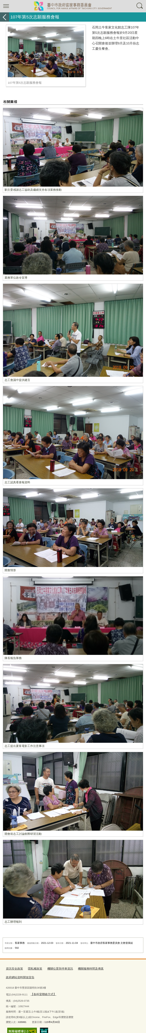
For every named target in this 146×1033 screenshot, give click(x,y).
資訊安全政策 (13, 968)
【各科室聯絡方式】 (41, 984)
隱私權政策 (32, 968)
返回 (4, 17)
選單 (6, 6)
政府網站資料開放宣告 (110, 968)
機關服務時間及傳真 (81, 968)
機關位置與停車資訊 (54, 968)
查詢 (140, 6)
